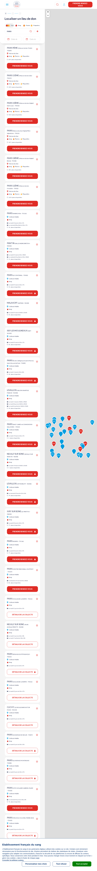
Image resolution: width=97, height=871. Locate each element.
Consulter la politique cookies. (13, 860)
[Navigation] (7, 4)
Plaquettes (36, 25)
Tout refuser (61, 864)
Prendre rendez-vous (80, 4)
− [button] (48, 15)
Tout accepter (82, 864)
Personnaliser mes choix (36, 864)
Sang (19, 25)
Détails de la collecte (22, 615)
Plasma (28, 25)
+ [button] (48, 12)
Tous (12, 25)
